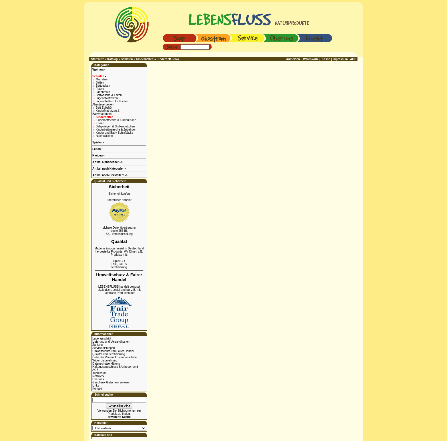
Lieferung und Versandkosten (110, 341)
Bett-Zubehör (104, 107)
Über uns (98, 379)
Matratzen (102, 79)
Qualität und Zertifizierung (108, 354)
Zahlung (97, 344)
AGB (95, 369)
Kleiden (97, 155)
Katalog (112, 59)
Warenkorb (310, 59)
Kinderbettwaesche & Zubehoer (116, 129)
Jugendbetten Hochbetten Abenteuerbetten (110, 103)
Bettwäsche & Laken (109, 95)
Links (95, 385)
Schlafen (127, 59)
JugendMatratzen (107, 98)
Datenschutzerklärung (106, 363)
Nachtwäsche (104, 135)
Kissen (100, 123)
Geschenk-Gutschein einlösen (111, 382)
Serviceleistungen (103, 347)
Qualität (119, 241)
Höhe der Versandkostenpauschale (114, 357)
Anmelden (293, 59)
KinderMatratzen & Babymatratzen (105, 112)
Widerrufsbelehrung (104, 360)
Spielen (97, 142)
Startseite (97, 59)
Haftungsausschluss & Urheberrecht (115, 366)
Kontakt (97, 388)
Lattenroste (103, 92)
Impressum (99, 373)
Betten (100, 82)
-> (110, 175)
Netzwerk (98, 376)
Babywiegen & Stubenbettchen (115, 126)
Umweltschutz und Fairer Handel (113, 351)
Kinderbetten (145, 59)
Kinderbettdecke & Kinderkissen (116, 120)
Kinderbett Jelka (168, 59)
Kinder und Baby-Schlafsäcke (114, 132)
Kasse (326, 59)
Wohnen (98, 69)
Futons (100, 88)
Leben (96, 149)
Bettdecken (103, 85)
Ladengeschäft (101, 338)
